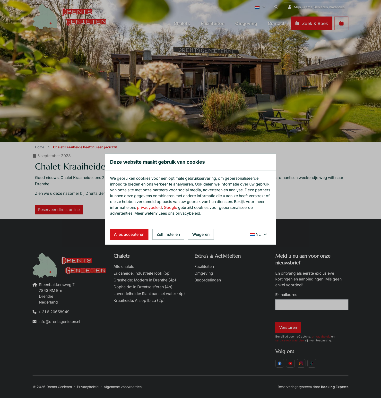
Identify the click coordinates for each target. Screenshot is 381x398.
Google (170, 207)
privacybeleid (149, 207)
